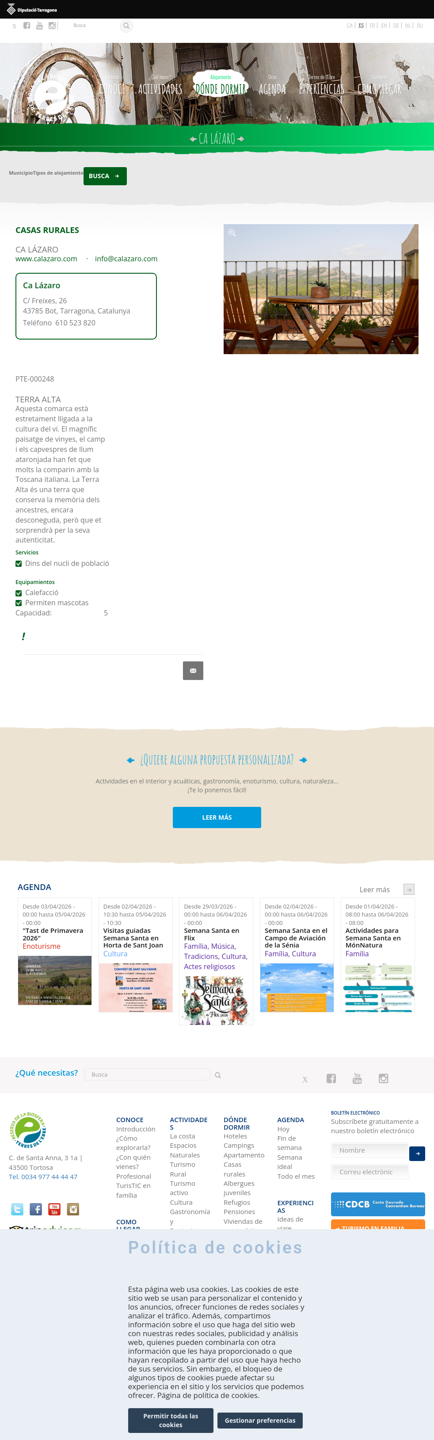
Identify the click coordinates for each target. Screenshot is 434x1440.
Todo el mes (296, 1144)
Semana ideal (290, 1130)
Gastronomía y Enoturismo (190, 1182)
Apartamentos (244, 1116)
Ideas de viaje (291, 1178)
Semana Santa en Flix (211, 910)
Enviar (417, 1147)
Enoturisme (42, 922)
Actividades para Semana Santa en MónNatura (373, 914)
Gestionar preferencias (260, 1420)
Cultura (115, 929)
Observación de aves (189, 1225)
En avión (129, 1210)
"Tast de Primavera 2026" (53, 910)
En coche (130, 1191)
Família (195, 922)
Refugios (237, 1163)
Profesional (133, 1144)
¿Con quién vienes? (133, 1130)
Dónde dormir (220, 59)
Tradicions (201, 932)
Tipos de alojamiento (58, 148)
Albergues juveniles (239, 1149)
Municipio (21, 148)
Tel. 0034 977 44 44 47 (43, 1152)
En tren (127, 1220)
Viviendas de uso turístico (243, 1187)
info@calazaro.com (126, 234)
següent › (409, 865)
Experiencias (321, 59)
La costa (182, 1096)
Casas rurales (234, 1130)
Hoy (284, 1096)
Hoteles (235, 1096)
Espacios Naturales (185, 1111)
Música (222, 922)
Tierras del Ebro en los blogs (295, 1201)
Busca (99, 152)
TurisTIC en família (133, 1159)
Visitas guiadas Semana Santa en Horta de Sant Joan (133, 914)
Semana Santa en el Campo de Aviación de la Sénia (296, 914)
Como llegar (379, 59)
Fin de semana (290, 1111)
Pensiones (239, 1173)
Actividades (160, 59)
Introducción (136, 1096)
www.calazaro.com (46, 234)
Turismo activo (182, 1149)
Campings (239, 1106)
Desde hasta (54, 890)
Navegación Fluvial (188, 1206)
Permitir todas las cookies (170, 1420)
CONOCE (112, 59)
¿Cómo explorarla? (133, 1111)
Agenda (272, 59)
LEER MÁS (217, 793)
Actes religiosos (209, 942)
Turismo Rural (182, 1130)
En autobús (133, 1201)
